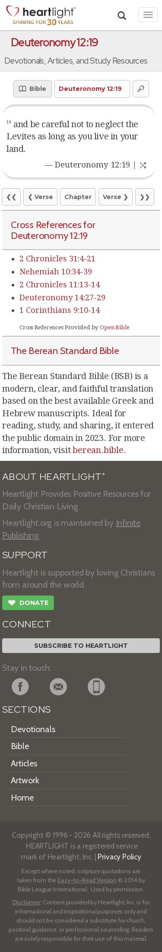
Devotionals (33, 729)
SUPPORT (25, 555)
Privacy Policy (119, 856)
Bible (20, 746)
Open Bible (115, 327)
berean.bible (98, 450)
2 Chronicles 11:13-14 (59, 284)
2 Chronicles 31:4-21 (57, 258)
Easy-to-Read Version (87, 880)
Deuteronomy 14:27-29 (62, 297)
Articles (24, 763)
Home (22, 797)
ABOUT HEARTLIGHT (53, 476)
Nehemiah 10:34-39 (55, 271)
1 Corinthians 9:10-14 (59, 310)
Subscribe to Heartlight (81, 646)
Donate (28, 604)
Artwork (25, 780)
